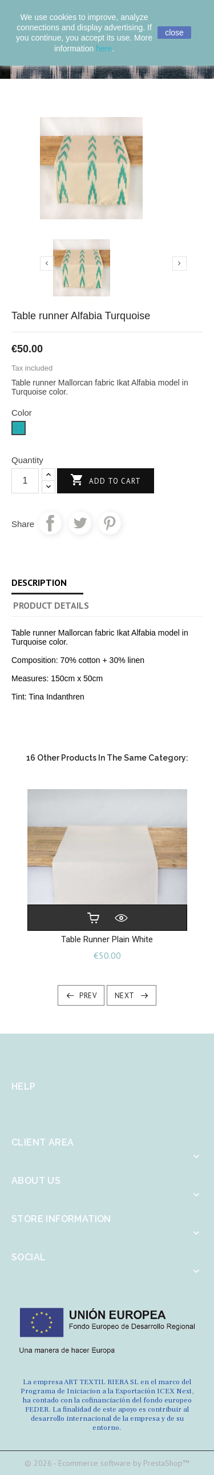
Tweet (79, 523)
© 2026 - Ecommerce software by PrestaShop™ (107, 1463)
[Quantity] (25, 480)
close (174, 32)
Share (50, 523)
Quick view (121, 917)
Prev (87, 995)
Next (125, 995)
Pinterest (109, 523)
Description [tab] (39, 582)
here (104, 48)
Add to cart (105, 480)
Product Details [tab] (51, 605)
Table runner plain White (107, 939)
